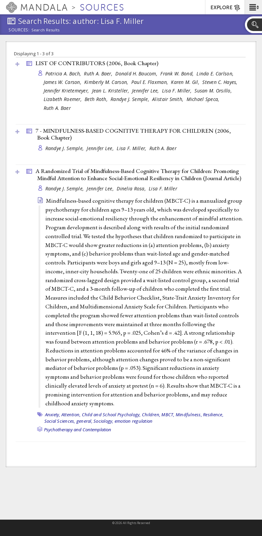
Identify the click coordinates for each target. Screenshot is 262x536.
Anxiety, (52, 414)
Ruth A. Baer (57, 108)
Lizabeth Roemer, (63, 99)
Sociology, (103, 421)
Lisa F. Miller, (177, 90)
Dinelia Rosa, (132, 188)
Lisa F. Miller (163, 188)
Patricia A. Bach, (64, 73)
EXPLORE (225, 7)
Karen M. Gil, (186, 82)
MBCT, (167, 414)
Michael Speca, (204, 99)
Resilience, (213, 414)
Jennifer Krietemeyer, (67, 90)
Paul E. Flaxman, (150, 82)
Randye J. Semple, (130, 99)
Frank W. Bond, (177, 73)
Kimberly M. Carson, (107, 82)
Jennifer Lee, (146, 90)
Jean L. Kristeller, (111, 90)
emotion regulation (134, 421)
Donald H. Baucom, (137, 73)
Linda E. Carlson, (215, 73)
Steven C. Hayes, (220, 82)
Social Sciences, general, (68, 421)
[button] (253, 7)
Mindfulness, (189, 414)
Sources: (19, 30)
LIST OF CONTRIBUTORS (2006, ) (96, 63)
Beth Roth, (97, 99)
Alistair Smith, (168, 99)
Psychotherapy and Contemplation (77, 429)
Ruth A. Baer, (99, 73)
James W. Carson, (63, 82)
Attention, (71, 414)
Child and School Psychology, (111, 414)
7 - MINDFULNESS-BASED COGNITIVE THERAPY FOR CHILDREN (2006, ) (133, 134)
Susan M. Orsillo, (213, 90)
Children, (151, 414)
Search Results (45, 30)
